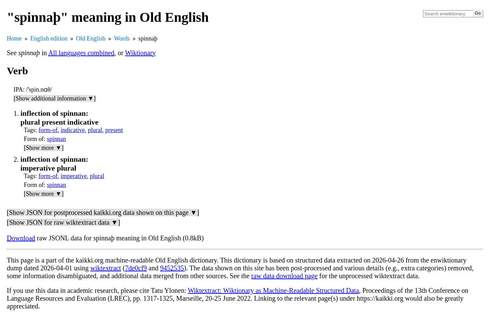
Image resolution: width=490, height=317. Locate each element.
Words (122, 38)
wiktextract (106, 268)
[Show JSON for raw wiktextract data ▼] (63, 222)
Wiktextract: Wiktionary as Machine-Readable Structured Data (273, 290)
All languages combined (81, 53)
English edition (49, 38)
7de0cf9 (136, 268)
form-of (48, 130)
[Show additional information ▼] (55, 98)
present (114, 130)
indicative (73, 130)
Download (21, 238)
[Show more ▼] (44, 147)
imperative (74, 176)
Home (14, 38)
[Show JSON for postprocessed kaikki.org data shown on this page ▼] (103, 212)
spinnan (56, 139)
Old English (91, 38)
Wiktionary (140, 53)
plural (95, 130)
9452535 (172, 268)
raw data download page (284, 276)
